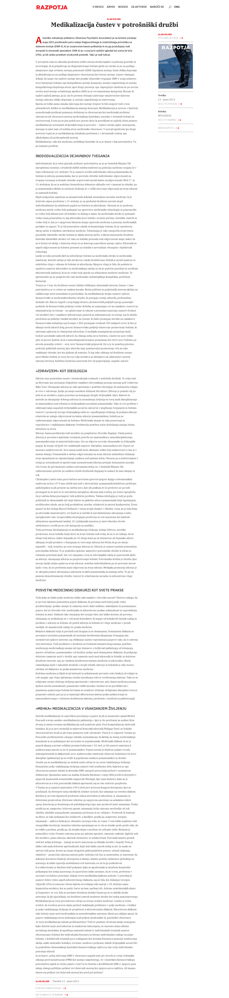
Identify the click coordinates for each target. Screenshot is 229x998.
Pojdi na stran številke (48, 988)
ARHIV (111, 7)
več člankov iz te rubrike (49, 994)
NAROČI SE (157, 7)
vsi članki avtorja (168, 38)
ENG (177, 7)
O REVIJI (98, 7)
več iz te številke (167, 104)
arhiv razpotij (166, 128)
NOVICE (123, 7)
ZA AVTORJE (139, 7)
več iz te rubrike (167, 120)
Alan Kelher (114, 19)
